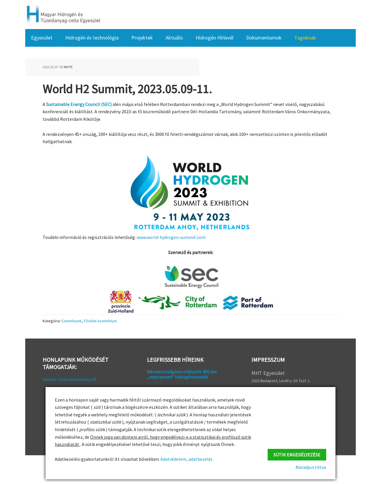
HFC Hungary (63, 14)
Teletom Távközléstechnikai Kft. (70, 379)
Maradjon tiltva (311, 467)
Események (71, 320)
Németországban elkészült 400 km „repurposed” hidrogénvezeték (182, 374)
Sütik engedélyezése (296, 454)
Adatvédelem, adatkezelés (186, 459)
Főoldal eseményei (100, 320)
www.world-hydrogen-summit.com (171, 237)
